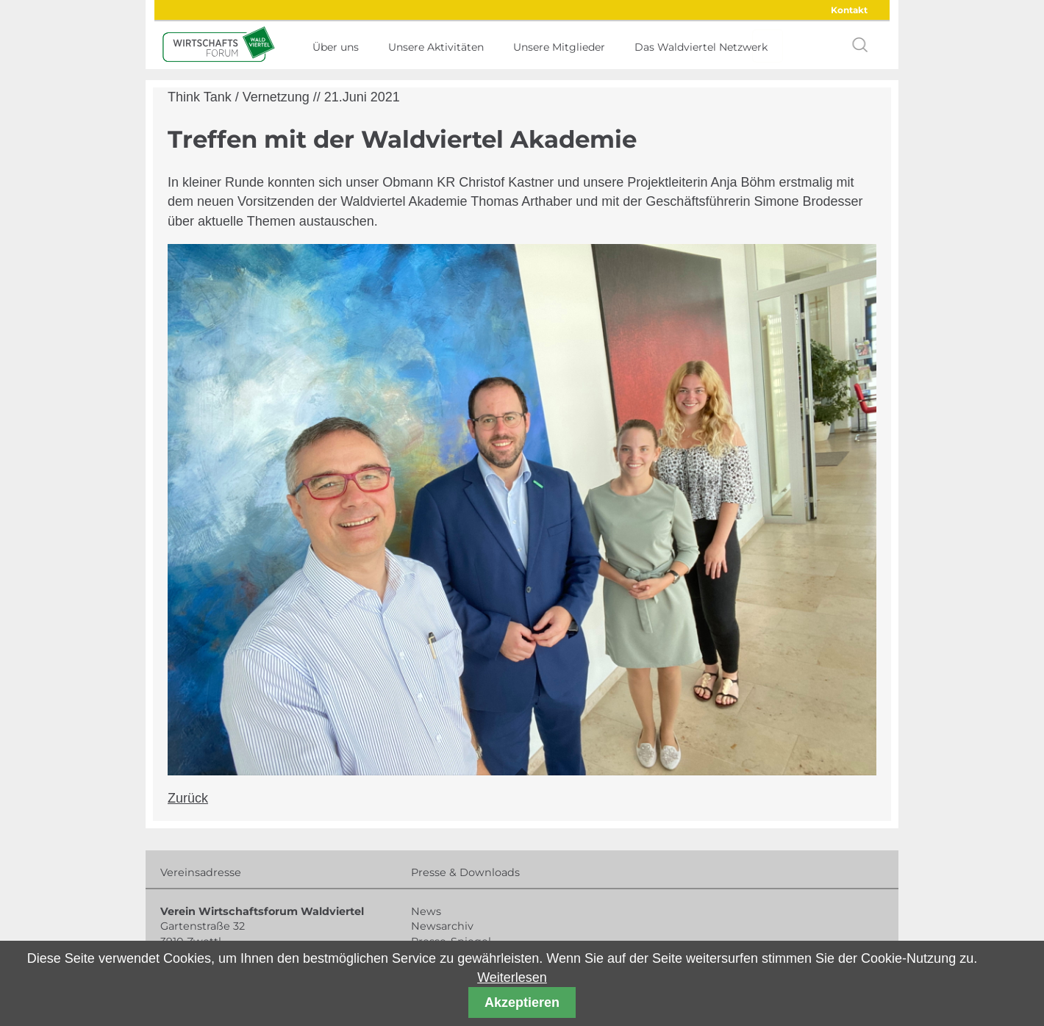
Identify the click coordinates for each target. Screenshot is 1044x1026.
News (426, 911)
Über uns (335, 47)
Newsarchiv (442, 926)
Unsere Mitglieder (559, 47)
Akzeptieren (522, 1002)
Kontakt (849, 9)
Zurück (188, 798)
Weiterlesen (512, 977)
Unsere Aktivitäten (436, 47)
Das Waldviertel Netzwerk (701, 47)
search (860, 45)
